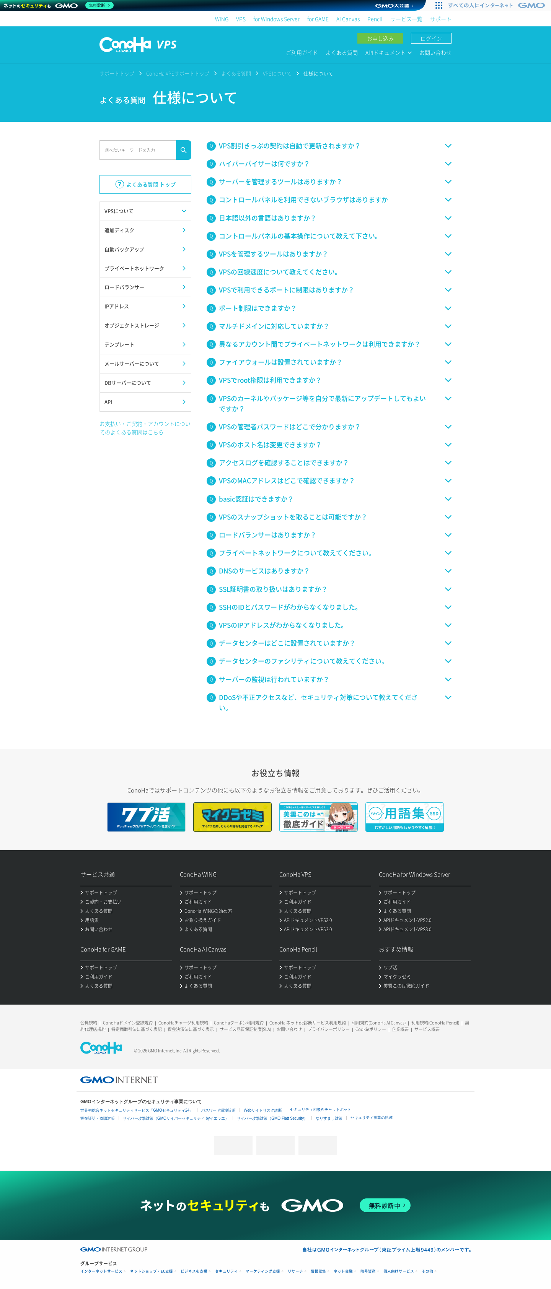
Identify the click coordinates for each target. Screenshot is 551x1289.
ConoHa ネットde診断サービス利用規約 (307, 1023)
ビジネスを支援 (194, 1271)
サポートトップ (116, 73)
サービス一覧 (406, 19)
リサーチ (295, 1271)
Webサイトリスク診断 (263, 1110)
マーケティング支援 (263, 1271)
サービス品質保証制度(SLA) (245, 1029)
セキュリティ (226, 1271)
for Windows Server (276, 19)
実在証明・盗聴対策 (97, 1118)
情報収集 (318, 1271)
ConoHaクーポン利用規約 (239, 1023)
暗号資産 (368, 1271)
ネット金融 (343, 1271)
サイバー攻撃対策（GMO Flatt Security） (272, 1118)
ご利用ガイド (302, 52)
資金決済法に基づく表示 (191, 1029)
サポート (441, 19)
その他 (427, 1271)
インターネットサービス (101, 1271)
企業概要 (400, 1029)
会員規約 (88, 1023)
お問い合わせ (435, 52)
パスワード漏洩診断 (218, 1110)
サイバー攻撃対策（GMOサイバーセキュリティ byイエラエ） (176, 1118)
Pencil (375, 19)
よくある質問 (342, 52)
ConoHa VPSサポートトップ (177, 73)
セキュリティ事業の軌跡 (371, 1117)
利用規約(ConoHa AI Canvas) (379, 1023)
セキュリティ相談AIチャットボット (320, 1109)
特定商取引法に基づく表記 (136, 1029)
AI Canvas (348, 19)
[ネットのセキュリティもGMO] (59, 5)
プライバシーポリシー (329, 1029)
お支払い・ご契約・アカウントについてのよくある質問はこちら (145, 428)
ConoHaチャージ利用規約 (183, 1023)
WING (221, 19)
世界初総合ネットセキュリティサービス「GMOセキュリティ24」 (136, 1110)
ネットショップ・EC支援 (151, 1271)
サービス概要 (427, 1029)
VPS (241, 19)
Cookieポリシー (370, 1029)
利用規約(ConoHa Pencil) (435, 1023)
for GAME (318, 19)
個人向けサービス (398, 1271)
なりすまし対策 (329, 1118)
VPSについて (277, 73)
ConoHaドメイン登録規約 (128, 1023)
